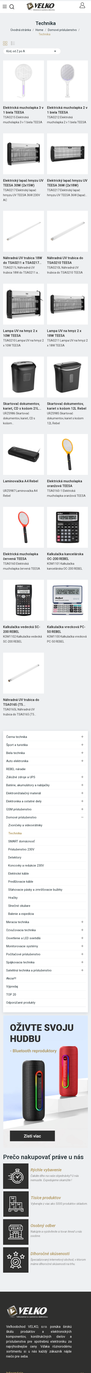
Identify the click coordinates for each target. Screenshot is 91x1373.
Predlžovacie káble (20, 881)
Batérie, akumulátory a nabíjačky (28, 785)
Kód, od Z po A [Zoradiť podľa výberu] (32, 51)
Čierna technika (16, 737)
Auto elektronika (17, 761)
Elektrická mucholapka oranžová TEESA (64, 483)
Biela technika (15, 753)
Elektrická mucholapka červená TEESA (20, 556)
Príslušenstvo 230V (21, 849)
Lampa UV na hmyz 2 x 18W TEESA (64, 333)
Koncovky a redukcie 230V (26, 865)
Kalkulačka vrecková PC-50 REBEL (66, 629)
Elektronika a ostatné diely (23, 801)
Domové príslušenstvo (21, 817)
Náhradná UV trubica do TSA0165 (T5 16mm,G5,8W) (21, 702)
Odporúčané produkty (20, 1002)
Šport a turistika (17, 745)
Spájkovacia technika (20, 962)
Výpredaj (12, 986)
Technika (15, 833)
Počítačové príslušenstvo (23, 954)
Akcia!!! (11, 978)
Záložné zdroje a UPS (20, 777)
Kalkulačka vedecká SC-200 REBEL (21, 629)
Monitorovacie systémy (22, 946)
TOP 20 (11, 994)
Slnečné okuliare (19, 906)
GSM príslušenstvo (19, 809)
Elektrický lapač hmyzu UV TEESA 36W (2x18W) (67, 183)
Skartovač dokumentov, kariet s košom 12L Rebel (66, 406)
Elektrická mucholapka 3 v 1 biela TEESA (23, 110)
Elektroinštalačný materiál (23, 793)
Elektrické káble (18, 873)
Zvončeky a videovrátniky (25, 825)
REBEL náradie (16, 769)
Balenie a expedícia (21, 914)
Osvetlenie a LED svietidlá (23, 938)
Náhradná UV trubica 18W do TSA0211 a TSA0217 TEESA (22, 260)
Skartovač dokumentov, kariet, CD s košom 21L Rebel (21, 406)
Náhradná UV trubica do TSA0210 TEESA (65, 260)
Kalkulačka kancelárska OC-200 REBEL (65, 556)
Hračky (13, 898)
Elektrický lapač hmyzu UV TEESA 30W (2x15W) (23, 183)
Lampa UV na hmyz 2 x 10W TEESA (20, 333)
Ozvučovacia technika (21, 930)
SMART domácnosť (21, 841)
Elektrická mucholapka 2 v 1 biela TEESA (67, 110)
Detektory (14, 857)
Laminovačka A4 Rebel (20, 481)
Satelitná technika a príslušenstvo (29, 970)
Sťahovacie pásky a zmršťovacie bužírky (35, 890)
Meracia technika (17, 922)
